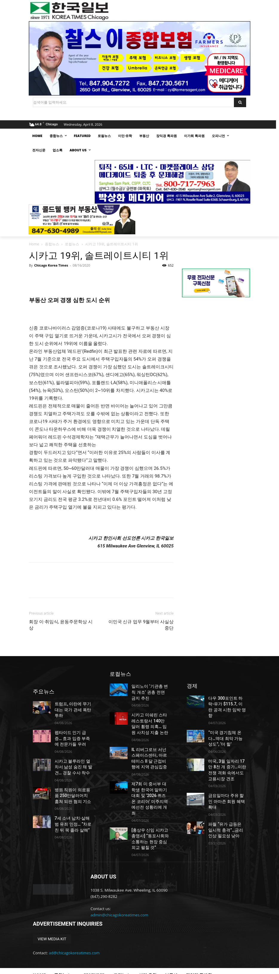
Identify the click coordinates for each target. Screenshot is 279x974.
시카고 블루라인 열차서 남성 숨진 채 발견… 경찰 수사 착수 (73, 753)
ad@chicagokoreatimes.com (74, 930)
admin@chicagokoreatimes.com (119, 892)
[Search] (240, 102)
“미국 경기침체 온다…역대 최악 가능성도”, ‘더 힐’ (225, 730)
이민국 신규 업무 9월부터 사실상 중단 (141, 625)
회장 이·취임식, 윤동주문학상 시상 (61, 625)
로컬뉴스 (72, 244)
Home (34, 244)
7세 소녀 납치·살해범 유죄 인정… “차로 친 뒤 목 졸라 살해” (73, 805)
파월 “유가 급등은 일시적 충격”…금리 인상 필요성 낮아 (226, 808)
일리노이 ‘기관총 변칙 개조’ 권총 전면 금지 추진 (149, 691)
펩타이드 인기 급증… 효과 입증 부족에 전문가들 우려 (73, 727)
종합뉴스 (52, 244)
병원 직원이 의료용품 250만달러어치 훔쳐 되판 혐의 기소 (73, 779)
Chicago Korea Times (51, 265)
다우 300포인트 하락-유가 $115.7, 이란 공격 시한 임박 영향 (227, 703)
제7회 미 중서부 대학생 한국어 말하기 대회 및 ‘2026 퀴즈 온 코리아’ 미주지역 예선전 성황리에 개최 (150, 784)
